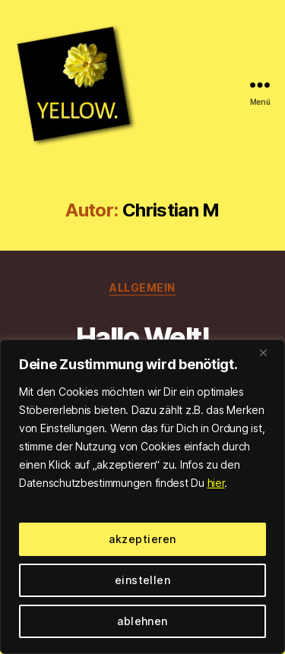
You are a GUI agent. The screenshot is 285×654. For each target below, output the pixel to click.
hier (216, 482)
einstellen (143, 579)
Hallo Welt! (143, 337)
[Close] (269, 352)
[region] (142, 497)
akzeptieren (142, 538)
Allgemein (142, 287)
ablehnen (142, 621)
